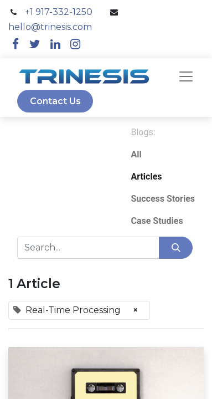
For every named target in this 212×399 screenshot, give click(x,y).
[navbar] (186, 76)
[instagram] (75, 44)
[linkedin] (55, 44)
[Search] (176, 248)
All (136, 154)
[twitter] (35, 44)
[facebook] (15, 44)
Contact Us (55, 101)
